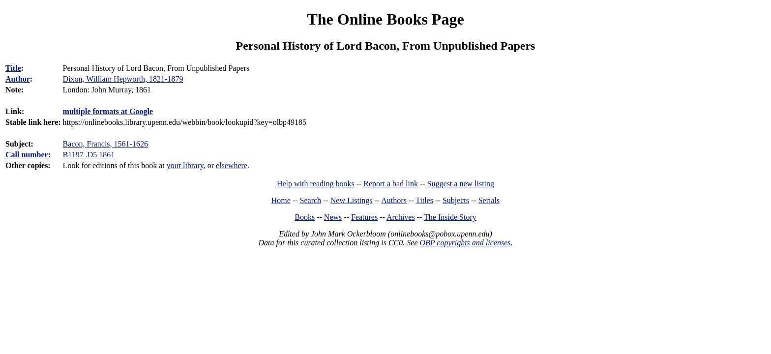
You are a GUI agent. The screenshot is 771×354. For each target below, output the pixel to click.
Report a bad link (390, 183)
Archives (400, 217)
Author (17, 79)
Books (305, 217)
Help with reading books (316, 183)
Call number (26, 154)
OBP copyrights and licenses (464, 242)
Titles (424, 200)
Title (13, 68)
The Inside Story (450, 217)
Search (311, 200)
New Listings (351, 200)
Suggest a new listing (460, 183)
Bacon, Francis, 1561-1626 (105, 144)
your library (185, 165)
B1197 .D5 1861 (89, 154)
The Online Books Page (385, 19)
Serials (489, 200)
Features (364, 217)
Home (281, 200)
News (333, 217)
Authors (394, 200)
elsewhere (231, 165)
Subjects (456, 200)
